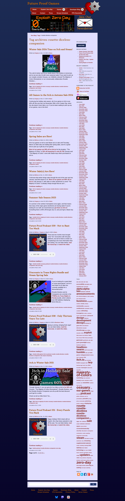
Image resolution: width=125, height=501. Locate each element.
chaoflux (78, 303)
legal (81, 365)
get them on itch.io (61, 208)
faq (83, 335)
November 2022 (83, 133)
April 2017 (82, 220)
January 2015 (82, 260)
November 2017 (83, 209)
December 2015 (83, 242)
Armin (80, 68)
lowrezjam (84, 367)
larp (90, 362)
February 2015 (83, 258)
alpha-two (83, 289)
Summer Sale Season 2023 (42, 197)
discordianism (85, 325)
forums (80, 337)
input (77, 357)
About (34, 13)
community (80, 306)
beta (77, 298)
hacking (88, 342)
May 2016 (81, 234)
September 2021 (83, 147)
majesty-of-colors (41, 86)
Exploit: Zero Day (47, 9)
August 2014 (82, 266)
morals (82, 380)
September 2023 (83, 121)
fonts (77, 337)
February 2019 (83, 187)
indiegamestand (85, 355)
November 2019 (83, 174)
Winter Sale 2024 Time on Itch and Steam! (50, 49)
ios (85, 357)
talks (83, 447)
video (78, 457)
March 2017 (82, 222)
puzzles (78, 403)
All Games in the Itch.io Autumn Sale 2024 (51, 95)
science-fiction (83, 426)
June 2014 (82, 269)
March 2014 (82, 274)
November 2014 (83, 263)
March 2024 (82, 115)
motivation (87, 380)
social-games (90, 430)
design (80, 317)
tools (87, 450)
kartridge (89, 360)
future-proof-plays (89, 337)
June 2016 (82, 233)
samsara (82, 423)
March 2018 (82, 203)
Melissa (37, 140)
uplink (91, 455)
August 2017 (82, 214)
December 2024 (83, 109)
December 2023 (83, 120)
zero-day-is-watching (85, 467)
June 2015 (82, 252)
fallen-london (79, 335)
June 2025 (82, 104)
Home (34, 9)
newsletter (86, 382)
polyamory (82, 396)
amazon (83, 291)
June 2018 (82, 199)
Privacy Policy (70, 492)
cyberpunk (90, 315)
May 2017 (81, 218)
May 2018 (81, 201)
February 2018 (83, 204)
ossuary (48, 86)
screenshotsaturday (82, 428)
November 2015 (83, 244)
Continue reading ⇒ (35, 84)
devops (80, 322)
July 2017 (81, 215)
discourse (79, 328)
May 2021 (81, 152)
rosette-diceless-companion (48, 448)
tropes (77, 452)
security (78, 430)
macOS (78, 370)
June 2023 (82, 125)
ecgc (86, 330)
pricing (89, 398)
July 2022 (81, 136)
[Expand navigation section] (63, 9)
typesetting (85, 452)
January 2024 (82, 118)
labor (86, 362)
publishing (88, 401)
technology (80, 450)
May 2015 (81, 253)
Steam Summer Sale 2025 (86, 51)
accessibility (80, 284)
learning (78, 365)
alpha (79, 288)
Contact (42, 13)
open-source (79, 385)
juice (86, 360)
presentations (79, 398)
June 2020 (82, 163)
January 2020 (82, 171)
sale (37, 88)
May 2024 (81, 114)
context (91, 308)
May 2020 (81, 164)
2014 (80, 281)
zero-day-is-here (81, 465)
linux (87, 365)
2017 (85, 281)
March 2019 (82, 185)
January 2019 (82, 188)
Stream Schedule (62, 13)
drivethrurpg (80, 330)
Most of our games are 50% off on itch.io (42, 149)
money (78, 380)
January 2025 (82, 107)
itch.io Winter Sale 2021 (41, 363)
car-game (89, 301)
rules (80, 421)
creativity (78, 310)
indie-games (40, 354)
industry (92, 355)
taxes (86, 447)
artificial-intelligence (82, 296)
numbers (92, 382)
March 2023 (82, 129)
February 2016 (83, 239)
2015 (82, 281)
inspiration (81, 357)
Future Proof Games (43, 3)
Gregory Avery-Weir (84, 77)
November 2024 (83, 110)
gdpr (92, 340)
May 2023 (81, 126)
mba (84, 378)
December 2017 (83, 207)
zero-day (40, 265)
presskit (85, 398)
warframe (84, 457)
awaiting (92, 296)
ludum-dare (89, 367)
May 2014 (81, 271)
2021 (34, 401)
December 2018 (83, 190)
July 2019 (81, 180)
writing (87, 460)
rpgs (77, 421)
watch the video (64, 244)
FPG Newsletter (77, 13)
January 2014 (82, 276)
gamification (85, 340)
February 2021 (83, 155)
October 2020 (82, 160)
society (84, 433)
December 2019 (83, 172)
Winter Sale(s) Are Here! (42, 171)
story (83, 440)
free (83, 337)
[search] (59, 484)
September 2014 (83, 264)
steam (39, 88)
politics (78, 396)
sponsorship (84, 435)
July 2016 (81, 231)
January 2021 (82, 156)
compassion (86, 306)
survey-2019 (87, 445)
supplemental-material (83, 443)
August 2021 (82, 148)
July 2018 (81, 198)
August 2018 (82, 196)
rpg (90, 418)
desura (86, 318)
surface (78, 445)
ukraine (90, 452)
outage (92, 391)
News (50, 53)
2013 (77, 281)
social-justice (79, 433)
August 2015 (82, 249)
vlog (81, 457)
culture (85, 313)
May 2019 (81, 183)
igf (88, 352)
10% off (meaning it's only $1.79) (53, 151)
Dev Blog (33, 35)
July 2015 (81, 250)
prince (77, 401)
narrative (78, 382)
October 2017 (82, 210)
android (88, 291)
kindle (34, 448)
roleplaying (87, 403)
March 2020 (82, 168)
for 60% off (68, 387)
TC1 (80, 71)
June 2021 (82, 150)
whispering (89, 457)
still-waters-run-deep (89, 438)
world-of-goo (83, 460)
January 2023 (82, 131)
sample (78, 423)
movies (90, 380)
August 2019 (82, 179)
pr (87, 396)
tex (84, 450)
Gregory (37, 53)
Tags (38, 35)
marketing (79, 378)
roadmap (82, 403)
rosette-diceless (55, 86)
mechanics (87, 378)
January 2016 (82, 241)
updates (85, 454)
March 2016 (82, 237)
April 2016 (82, 236)
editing (88, 330)
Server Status (82, 492)
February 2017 (83, 223)
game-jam (79, 340)
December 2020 (83, 158)
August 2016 (82, 230)
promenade (82, 401)
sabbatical (84, 421)
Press (51, 13)
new (81, 382)
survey (82, 445)
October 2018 (82, 193)
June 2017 (82, 217)
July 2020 (81, 161)
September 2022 (83, 134)
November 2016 (83, 228)
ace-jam (87, 284)
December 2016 (83, 226)
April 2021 (82, 153)
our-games (83, 390)
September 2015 (83, 247)
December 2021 (83, 144)
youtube (91, 460)
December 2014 (83, 261)
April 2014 (82, 272)
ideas (86, 352)
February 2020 (83, 169)
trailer (90, 450)
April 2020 (82, 166)
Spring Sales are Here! (40, 136)
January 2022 (82, 142)
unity (77, 455)
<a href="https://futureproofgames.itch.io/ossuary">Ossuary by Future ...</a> (51, 116)
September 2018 (83, 195)
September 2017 (83, 212)
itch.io (34, 86)
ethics (82, 333)
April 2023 (82, 128)
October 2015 (82, 245)
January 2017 (82, 225)
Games (59, 9)
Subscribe (81, 45)
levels (84, 365)
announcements (85, 293)
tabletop (79, 447)
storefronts (78, 440)
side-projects (84, 430)
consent (87, 308)
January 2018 (82, 206)
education (78, 333)
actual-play (85, 286)
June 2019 (82, 182)
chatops (86, 303)
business (81, 301)
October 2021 (82, 145)
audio (88, 296)
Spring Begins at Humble (86, 62)
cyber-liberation (83, 315)
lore (89, 365)
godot (78, 342)
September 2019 (83, 177)
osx (91, 388)
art (77, 296)
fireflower (86, 335)
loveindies (78, 367)
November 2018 (83, 191)
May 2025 (81, 106)
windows (78, 460)
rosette (53, 354)
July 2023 (81, 123)
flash (90, 335)
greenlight (83, 342)
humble (35, 217)
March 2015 (82, 256)
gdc (89, 340)
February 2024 (83, 117)
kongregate (82, 362)
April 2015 (82, 255)
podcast (48, 264)
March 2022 (82, 141)
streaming (49, 355)
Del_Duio (81, 74)
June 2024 (82, 112)
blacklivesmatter (82, 298)
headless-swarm (81, 348)
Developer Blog (75, 9)
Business (57, 322)
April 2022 (82, 139)
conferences (80, 308)
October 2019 (82, 176)
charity (34, 264)
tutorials (81, 452)
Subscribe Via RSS (85, 88)
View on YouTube (82, 91)
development (83, 320)
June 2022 (82, 137)
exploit (88, 332)
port (86, 396)
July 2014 (81, 268)
